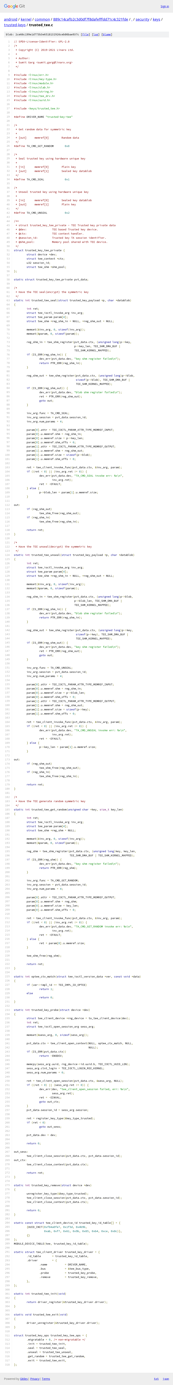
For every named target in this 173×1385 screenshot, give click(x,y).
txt (156, 1378)
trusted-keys (15, 24)
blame (107, 34)
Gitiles (24, 1379)
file (85, 34)
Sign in (165, 6)
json (166, 1378)
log (95, 34)
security (142, 19)
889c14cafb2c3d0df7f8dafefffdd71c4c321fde (90, 19)
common (42, 19)
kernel (26, 19)
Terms (46, 1379)
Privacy (34, 1379)
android (10, 19)
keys (156, 19)
